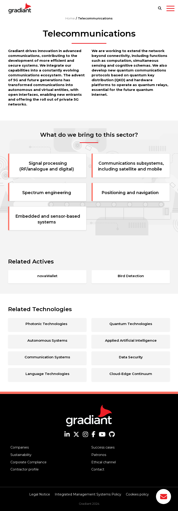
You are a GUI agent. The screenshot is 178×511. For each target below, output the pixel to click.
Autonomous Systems (47, 340)
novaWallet (47, 276)
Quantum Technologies (130, 324)
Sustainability (21, 455)
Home (70, 18)
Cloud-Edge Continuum (130, 374)
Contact (97, 469)
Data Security (131, 357)
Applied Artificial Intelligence (131, 340)
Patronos (98, 455)
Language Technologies (47, 374)
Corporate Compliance (28, 462)
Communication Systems (47, 357)
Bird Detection (131, 276)
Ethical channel (103, 462)
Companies (19, 447)
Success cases (102, 447)
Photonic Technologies (47, 324)
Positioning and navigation (131, 192)
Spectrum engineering (47, 192)
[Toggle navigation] (170, 9)
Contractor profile (24, 469)
